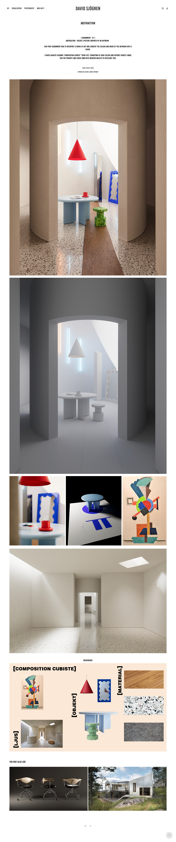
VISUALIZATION (17, 8)
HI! (8, 8)
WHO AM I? (40, 8)
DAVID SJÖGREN (88, 8)
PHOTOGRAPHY (29, 8)
